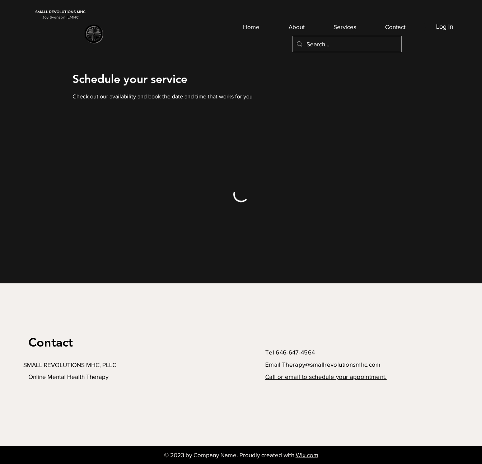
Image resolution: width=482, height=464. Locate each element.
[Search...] (346, 44)
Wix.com (307, 454)
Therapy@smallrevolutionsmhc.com (331, 364)
